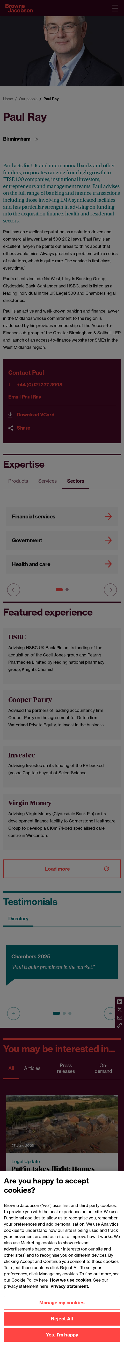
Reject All (62, 1325)
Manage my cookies (62, 1309)
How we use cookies (70, 1286)
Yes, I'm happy (62, 1341)
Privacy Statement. (69, 1293)
